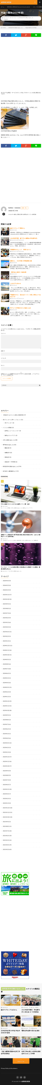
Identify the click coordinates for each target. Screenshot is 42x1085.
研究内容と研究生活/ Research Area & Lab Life (18, 7)
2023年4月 (6, 738)
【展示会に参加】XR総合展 (18, 272)
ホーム (2, 7)
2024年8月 (6, 664)
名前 (3, 351)
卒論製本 (6, 19)
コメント (3, 333)
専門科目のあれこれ (8, 444)
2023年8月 (6, 719)
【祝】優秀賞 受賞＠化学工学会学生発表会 (10, 1052)
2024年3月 (6, 687)
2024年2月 (6, 692)
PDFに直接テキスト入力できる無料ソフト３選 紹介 (15, 504)
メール (3, 358)
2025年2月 (6, 636)
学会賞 (12, 1049)
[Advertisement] (21, 65)
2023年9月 (6, 715)
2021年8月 (6, 826)
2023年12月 (6, 701)
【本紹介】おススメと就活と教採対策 (13, 415)
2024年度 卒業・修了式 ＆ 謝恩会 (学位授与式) (23, 238)
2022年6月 (6, 784)
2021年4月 (6, 845)
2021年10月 (6, 817)
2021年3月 (6, 849)
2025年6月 (6, 617)
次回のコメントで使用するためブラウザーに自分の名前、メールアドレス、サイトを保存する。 (20, 374)
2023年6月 (6, 729)
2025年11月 (6, 594)
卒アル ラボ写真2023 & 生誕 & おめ (20, 308)
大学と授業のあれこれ (9, 440)
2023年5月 (6, 733)
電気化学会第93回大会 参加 (30, 1030)
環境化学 (7, 457)
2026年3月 (6, 585)
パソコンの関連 (7, 427)
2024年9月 (6, 659)
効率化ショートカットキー (12, 430)
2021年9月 (6, 821)
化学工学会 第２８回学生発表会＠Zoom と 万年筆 (31, 1052)
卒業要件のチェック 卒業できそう (20, 249)
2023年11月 (6, 706)
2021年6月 (6, 835)
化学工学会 (33, 1049)
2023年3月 (6, 743)
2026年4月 (6, 580)
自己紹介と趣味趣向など (9, 471)
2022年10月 (6, 766)
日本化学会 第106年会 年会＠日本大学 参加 (10, 1032)
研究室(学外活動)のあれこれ (26, 17)
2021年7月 (6, 831)
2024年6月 (6, 673)
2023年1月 (6, 752)
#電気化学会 (34, 1028)
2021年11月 (6, 812)
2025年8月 (6, 608)
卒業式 (36, 1007)
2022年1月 (6, 803)
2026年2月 (6, 590)
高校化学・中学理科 (10, 462)
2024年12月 (6, 645)
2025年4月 (6, 627)
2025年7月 (6, 613)
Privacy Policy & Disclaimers (9, 1068)
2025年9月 (6, 604)
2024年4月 (6, 682)
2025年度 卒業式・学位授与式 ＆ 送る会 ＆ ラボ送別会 (31, 1011)
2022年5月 (6, 789)
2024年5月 (6, 678)
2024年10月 (6, 655)
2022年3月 (6, 794)
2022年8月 (6, 775)
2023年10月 (6, 710)
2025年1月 (6, 641)
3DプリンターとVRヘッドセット (11, 419)
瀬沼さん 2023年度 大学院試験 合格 (21, 261)
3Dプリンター (8, 423)
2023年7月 (6, 724)
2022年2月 (6, 798)
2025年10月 (6, 599)
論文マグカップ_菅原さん (17, 228)
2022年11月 (6, 761)
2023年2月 (6, 747)
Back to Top (21, 1061)
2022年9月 (6, 770)
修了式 (32, 1007)
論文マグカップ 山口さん (9, 1010)
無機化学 (7, 452)
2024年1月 (6, 696)
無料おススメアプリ (10, 435)
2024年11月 (6, 650)
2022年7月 (6, 780)
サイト (3, 365)
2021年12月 (6, 808)
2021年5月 (6, 840)
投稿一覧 (24, 208)
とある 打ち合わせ (15, 283)
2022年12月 (6, 756)
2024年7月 (6, 668)
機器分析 (7, 448)
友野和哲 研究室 (26, 1081)
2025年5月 (6, 622)
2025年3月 (6, 631)
